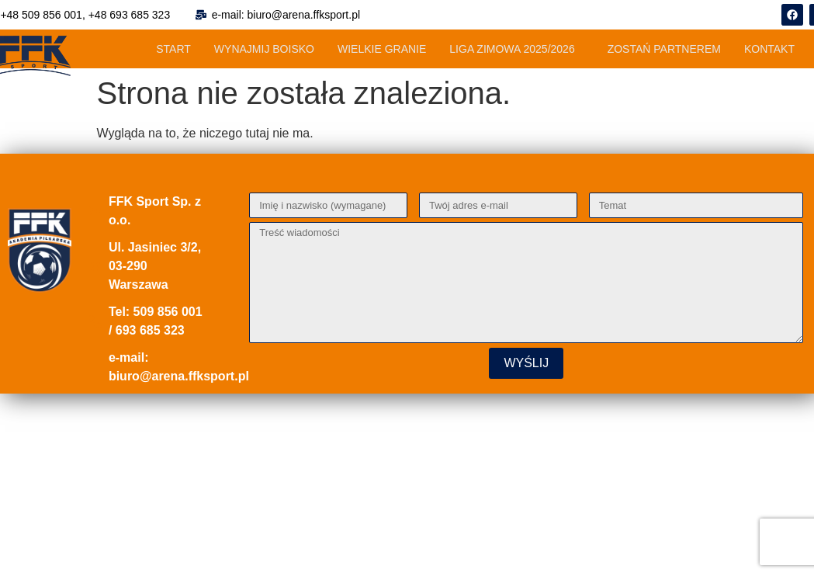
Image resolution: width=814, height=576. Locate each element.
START (173, 49)
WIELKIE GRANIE (382, 49)
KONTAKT (769, 49)
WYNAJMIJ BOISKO (264, 49)
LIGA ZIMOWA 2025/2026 (511, 49)
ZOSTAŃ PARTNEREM (664, 49)
